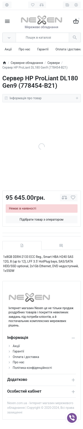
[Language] (7, 5)
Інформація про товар (41, 98)
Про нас (24, 49)
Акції (8, 49)
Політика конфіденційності (32, 368)
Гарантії (42, 49)
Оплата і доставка (69, 49)
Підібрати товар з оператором (41, 219)
